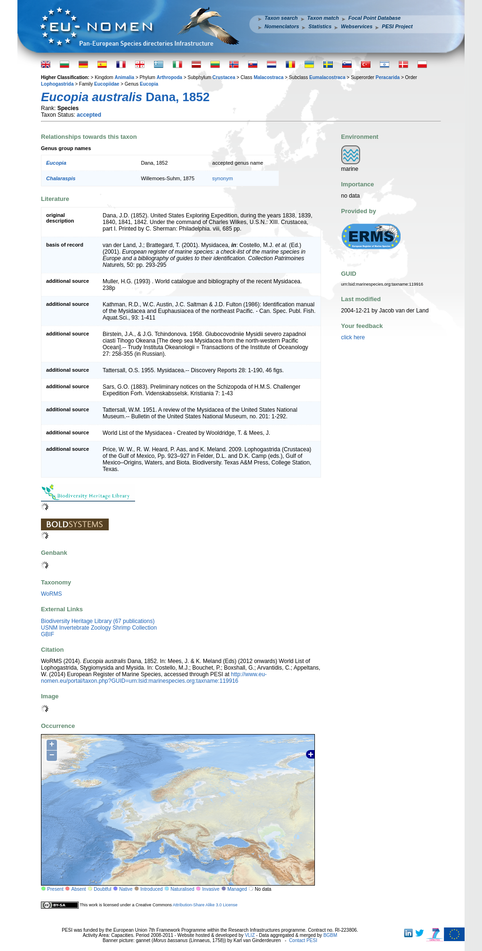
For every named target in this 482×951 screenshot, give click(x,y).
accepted (89, 115)
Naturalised (182, 889)
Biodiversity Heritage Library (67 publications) (97, 621)
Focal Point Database (374, 18)
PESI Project (397, 26)
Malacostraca (268, 77)
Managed (237, 889)
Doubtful (102, 889)
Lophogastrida (57, 84)
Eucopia (149, 84)
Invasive (211, 889)
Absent (79, 889)
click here (353, 337)
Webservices (356, 26)
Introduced (151, 889)
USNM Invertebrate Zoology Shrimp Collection (99, 627)
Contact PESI (303, 940)
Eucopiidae (106, 84)
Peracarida (388, 77)
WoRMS (51, 594)
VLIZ (250, 935)
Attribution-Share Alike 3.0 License (205, 905)
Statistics (319, 26)
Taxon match (323, 18)
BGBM (330, 935)
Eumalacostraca (327, 77)
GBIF (47, 634)
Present (55, 889)
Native (125, 889)
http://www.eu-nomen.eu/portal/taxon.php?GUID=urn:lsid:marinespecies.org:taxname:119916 (154, 677)
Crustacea (223, 77)
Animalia (124, 77)
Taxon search (281, 18)
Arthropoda (169, 77)
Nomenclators (282, 26)
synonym (222, 178)
